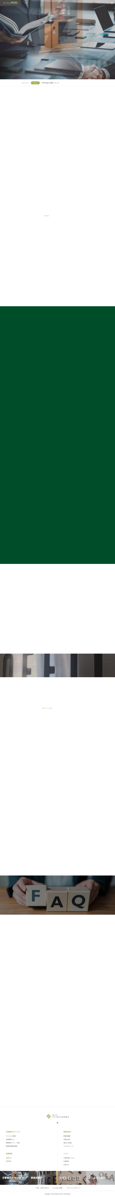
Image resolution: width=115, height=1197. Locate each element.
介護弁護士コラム (69, 1158)
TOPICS (8, 1161)
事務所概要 (66, 1136)
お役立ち (66, 1164)
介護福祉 (66, 1161)
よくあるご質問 (57, 1188)
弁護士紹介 (66, 1139)
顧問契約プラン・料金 (13, 1143)
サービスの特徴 (11, 1136)
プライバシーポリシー (73, 1188)
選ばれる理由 (67, 1143)
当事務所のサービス (13, 1132)
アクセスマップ (68, 1146)
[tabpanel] (57, 39)
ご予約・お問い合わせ (42, 1188)
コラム (65, 1153)
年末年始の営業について (50, 83)
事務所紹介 (67, 1132)
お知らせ (35, 83)
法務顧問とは (10, 1139)
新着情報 (9, 1153)
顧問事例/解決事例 (11, 1146)
